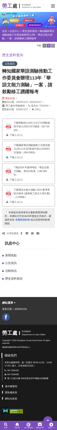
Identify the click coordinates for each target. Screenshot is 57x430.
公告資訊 (11, 263)
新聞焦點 (11, 255)
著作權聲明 (11, 386)
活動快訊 (11, 270)
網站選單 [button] (8, 302)
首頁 (4, 31)
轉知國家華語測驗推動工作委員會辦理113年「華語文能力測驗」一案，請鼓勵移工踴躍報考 (28, 35)
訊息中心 (15, 31)
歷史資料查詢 (29, 31)
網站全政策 (11, 398)
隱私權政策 (11, 392)
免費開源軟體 (22, 219)
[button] (53, 6)
